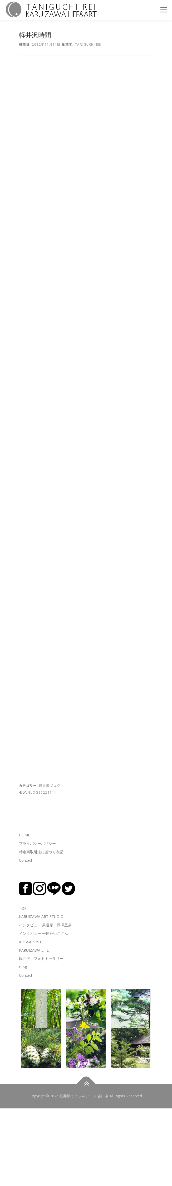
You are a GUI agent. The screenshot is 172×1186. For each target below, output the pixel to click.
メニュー (163, 10)
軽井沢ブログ (49, 863)
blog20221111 (42, 870)
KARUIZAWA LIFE (34, 1027)
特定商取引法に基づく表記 (41, 929)
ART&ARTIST (30, 1019)
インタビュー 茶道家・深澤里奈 (45, 1002)
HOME (24, 912)
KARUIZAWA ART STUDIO (41, 994)
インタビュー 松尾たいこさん (43, 1010)
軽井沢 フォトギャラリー (41, 1036)
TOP (23, 985)
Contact (25, 937)
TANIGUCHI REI (88, 44)
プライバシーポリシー (37, 920)
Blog (23, 1044)
